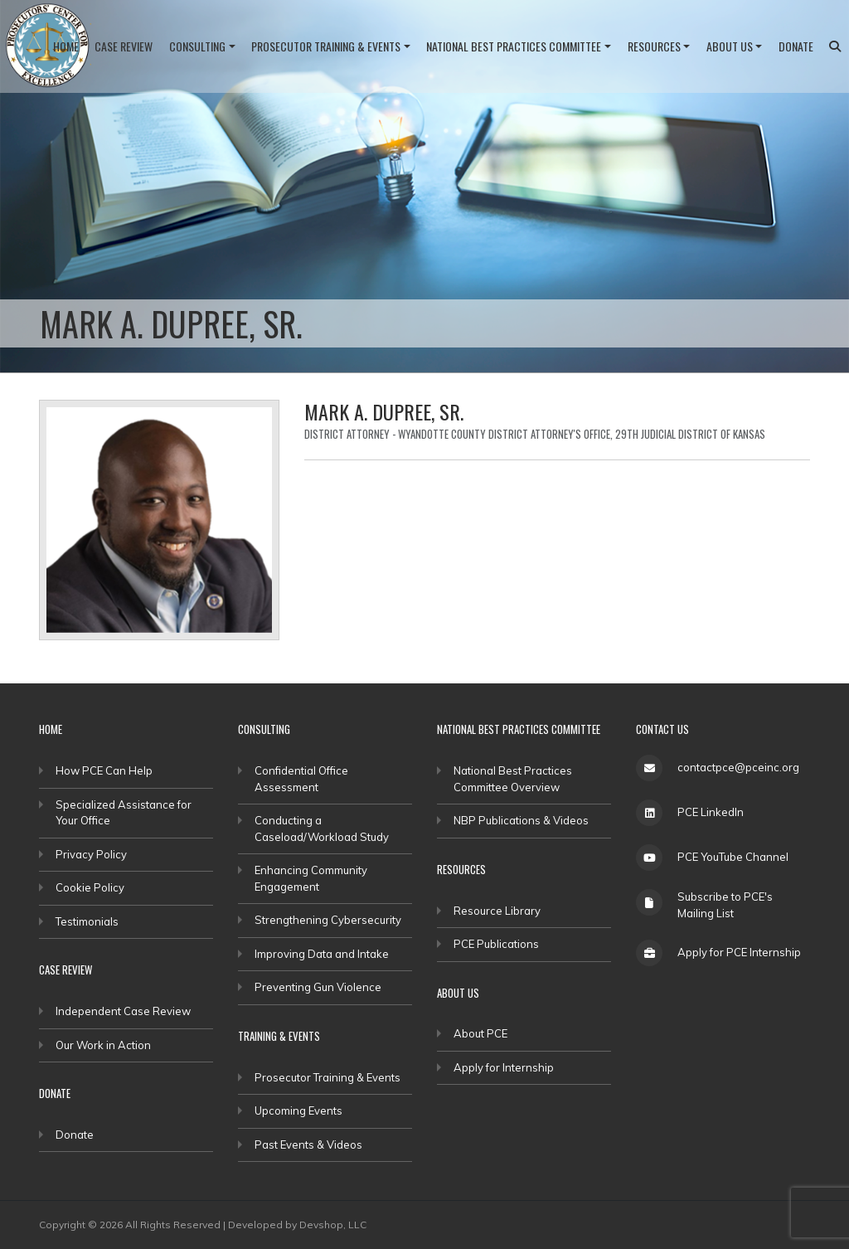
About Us (729, 46)
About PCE (480, 1033)
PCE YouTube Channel (732, 856)
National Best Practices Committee (513, 46)
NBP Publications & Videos (521, 820)
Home (66, 46)
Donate (796, 46)
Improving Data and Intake (322, 953)
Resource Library (497, 910)
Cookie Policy (90, 887)
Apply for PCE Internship (739, 952)
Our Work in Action (103, 1045)
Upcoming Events (298, 1110)
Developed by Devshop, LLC (297, 1224)
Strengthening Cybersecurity (328, 919)
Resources (654, 46)
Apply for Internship (504, 1067)
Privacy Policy (91, 854)
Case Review (124, 46)
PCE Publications (496, 943)
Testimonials (87, 921)
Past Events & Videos (308, 1144)
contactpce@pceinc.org (738, 767)
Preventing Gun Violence (318, 987)
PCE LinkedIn (710, 812)
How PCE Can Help (104, 770)
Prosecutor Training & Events (325, 46)
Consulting (197, 46)
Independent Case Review (123, 1011)
